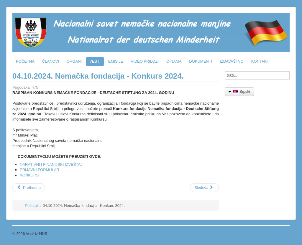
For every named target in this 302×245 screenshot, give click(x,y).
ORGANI (74, 61)
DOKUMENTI (200, 61)
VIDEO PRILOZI (145, 61)
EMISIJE (115, 61)
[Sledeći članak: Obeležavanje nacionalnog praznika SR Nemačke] (204, 187)
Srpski (239, 91)
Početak (32, 205)
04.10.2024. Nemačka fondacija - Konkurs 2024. (98, 76)
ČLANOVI (50, 61)
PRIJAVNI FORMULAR (39, 170)
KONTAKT (260, 61)
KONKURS (29, 175)
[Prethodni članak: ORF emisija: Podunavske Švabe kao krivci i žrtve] (28, 187)
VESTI (95, 61)
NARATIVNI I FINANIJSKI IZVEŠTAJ (51, 164)
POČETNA (25, 61)
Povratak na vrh (276, 233)
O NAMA (173, 61)
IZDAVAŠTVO (231, 61)
